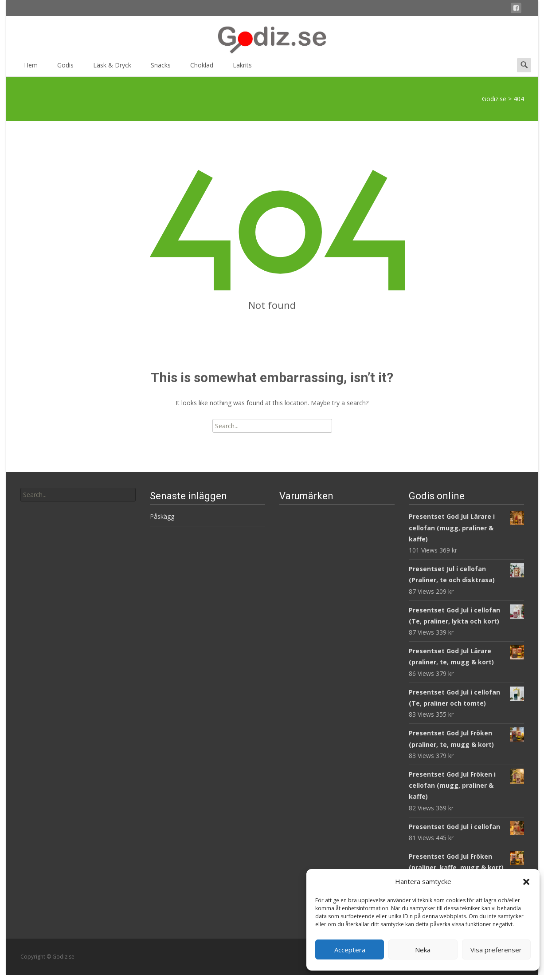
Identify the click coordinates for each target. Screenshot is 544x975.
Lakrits (242, 68)
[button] (526, 881)
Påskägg (162, 516)
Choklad (201, 68)
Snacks (161, 68)
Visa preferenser (496, 949)
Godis (65, 68)
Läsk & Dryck (112, 68)
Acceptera (349, 949)
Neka (423, 949)
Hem (31, 68)
